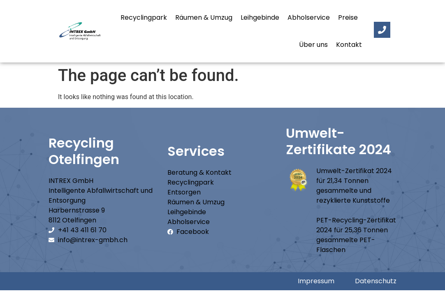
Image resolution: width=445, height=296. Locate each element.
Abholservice (308, 17)
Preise (348, 17)
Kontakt (349, 44)
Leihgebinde (260, 17)
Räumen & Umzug (203, 17)
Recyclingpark (144, 17)
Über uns (313, 44)
